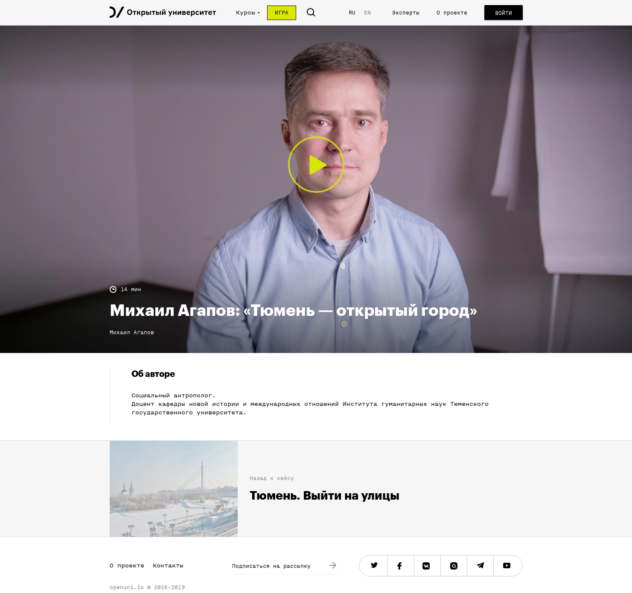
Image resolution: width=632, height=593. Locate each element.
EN (367, 12)
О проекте (452, 12)
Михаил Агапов (132, 332)
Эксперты (405, 12)
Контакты (168, 565)
